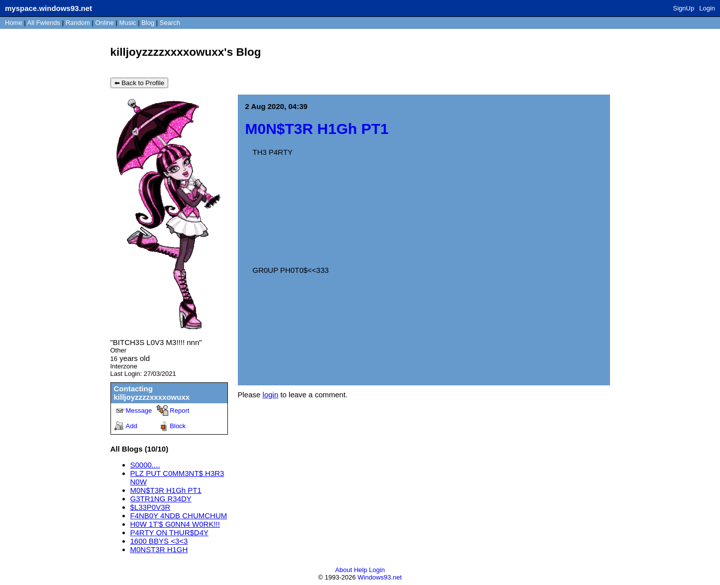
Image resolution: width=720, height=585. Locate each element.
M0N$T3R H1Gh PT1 (166, 490)
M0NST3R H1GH (159, 549)
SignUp (684, 8)
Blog (147, 22)
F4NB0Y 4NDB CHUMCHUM (178, 515)
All (43, 22)
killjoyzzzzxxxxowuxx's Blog (185, 52)
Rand (78, 22)
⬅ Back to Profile (139, 83)
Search (170, 22)
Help (360, 570)
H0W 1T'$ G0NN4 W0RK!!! (175, 524)
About (343, 570)
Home (13, 22)
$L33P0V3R (150, 507)
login (271, 394)
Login (707, 8)
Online (104, 22)
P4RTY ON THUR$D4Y (169, 532)
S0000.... (145, 465)
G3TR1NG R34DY (161, 498)
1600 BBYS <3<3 (159, 541)
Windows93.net (380, 577)
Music (127, 22)
